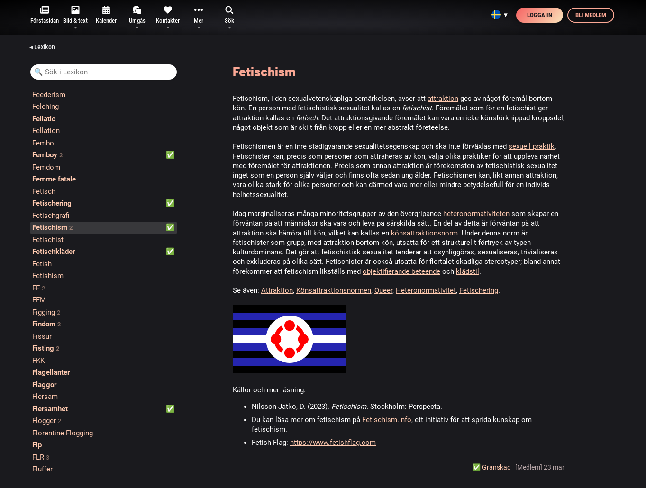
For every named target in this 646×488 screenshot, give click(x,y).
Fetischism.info (386, 420)
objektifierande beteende (401, 271)
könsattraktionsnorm (424, 233)
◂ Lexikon (42, 47)
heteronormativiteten (476, 213)
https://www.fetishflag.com (333, 442)
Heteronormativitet (426, 290)
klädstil (467, 271)
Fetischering (478, 290)
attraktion (443, 98)
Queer (383, 290)
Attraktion (277, 290)
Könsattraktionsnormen (333, 290)
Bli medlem (590, 14)
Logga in (539, 14)
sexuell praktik (532, 146)
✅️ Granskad (492, 467)
